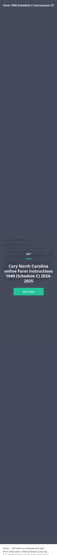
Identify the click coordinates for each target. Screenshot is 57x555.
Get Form (28, 291)
